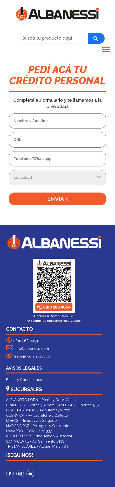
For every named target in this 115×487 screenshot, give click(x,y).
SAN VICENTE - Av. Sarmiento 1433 (35, 441)
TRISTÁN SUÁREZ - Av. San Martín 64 (37, 446)
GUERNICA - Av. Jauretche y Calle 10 (37, 415)
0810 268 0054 (22, 340)
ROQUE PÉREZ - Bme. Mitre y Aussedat (39, 436)
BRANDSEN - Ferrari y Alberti (30, 405)
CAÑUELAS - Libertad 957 (77, 405)
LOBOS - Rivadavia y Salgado (31, 420)
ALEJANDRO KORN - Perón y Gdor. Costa (41, 400)
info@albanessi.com (27, 348)
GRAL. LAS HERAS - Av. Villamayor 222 (38, 410)
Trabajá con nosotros (28, 355)
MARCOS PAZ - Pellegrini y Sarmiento (37, 426)
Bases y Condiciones (24, 380)
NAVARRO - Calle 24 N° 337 (29, 431)
